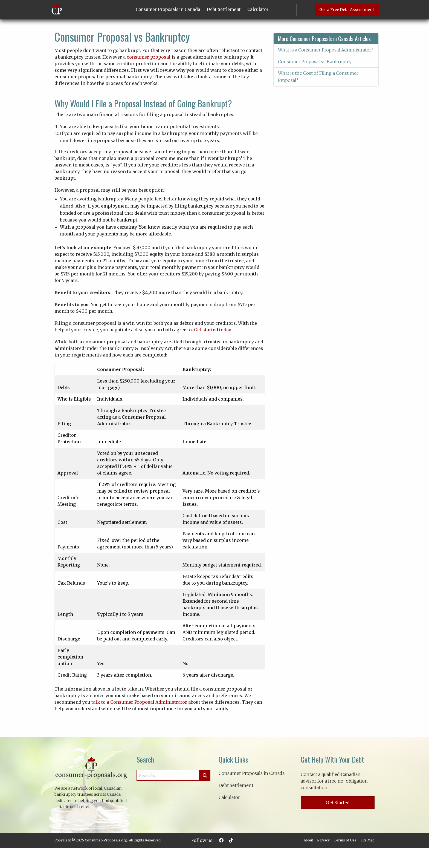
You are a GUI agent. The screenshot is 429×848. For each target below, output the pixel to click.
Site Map (368, 840)
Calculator (257, 9)
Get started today (212, 329)
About (308, 840)
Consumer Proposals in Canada (168, 9)
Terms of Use (345, 840)
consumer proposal (148, 57)
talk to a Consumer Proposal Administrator (139, 702)
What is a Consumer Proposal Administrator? (325, 50)
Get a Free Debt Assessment (346, 9)
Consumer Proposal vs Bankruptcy (315, 61)
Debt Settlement (224, 9)
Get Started (338, 802)
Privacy (323, 840)
